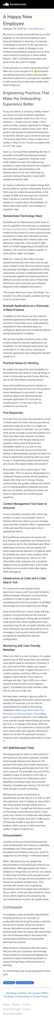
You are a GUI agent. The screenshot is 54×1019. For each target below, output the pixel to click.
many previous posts (16, 229)
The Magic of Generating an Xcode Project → (27, 996)
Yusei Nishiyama (36, 28)
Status (6, 1004)
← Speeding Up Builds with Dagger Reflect (25, 993)
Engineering (9, 983)
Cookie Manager (12, 1009)
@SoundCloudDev (12, 1013)
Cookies (26, 1004)
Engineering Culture (25, 983)
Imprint (27, 1009)
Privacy (16, 1004)
